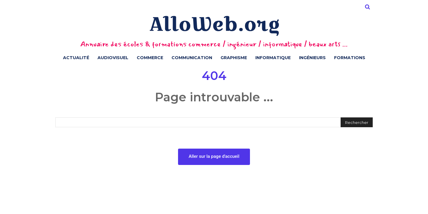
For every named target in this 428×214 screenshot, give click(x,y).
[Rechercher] (357, 122)
